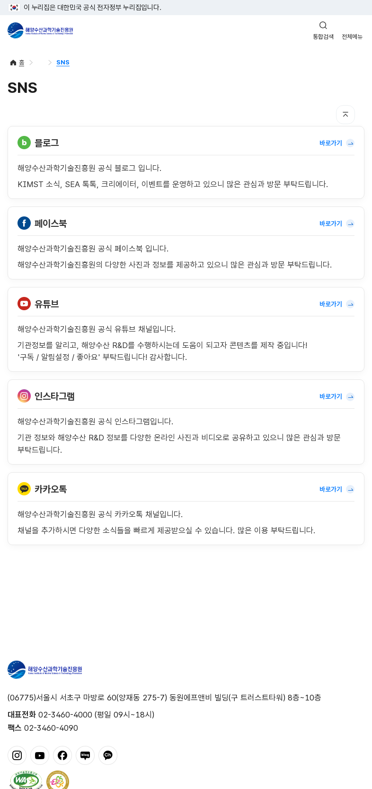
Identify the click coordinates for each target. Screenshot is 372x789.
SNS (63, 62)
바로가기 (336, 143)
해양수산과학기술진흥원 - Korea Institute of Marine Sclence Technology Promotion (40, 30)
